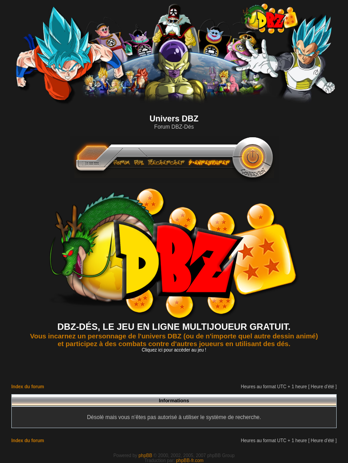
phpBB (145, 455)
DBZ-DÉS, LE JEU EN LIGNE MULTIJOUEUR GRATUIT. (174, 327)
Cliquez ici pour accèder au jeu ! (174, 349)
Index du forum (27, 386)
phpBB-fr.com (190, 460)
